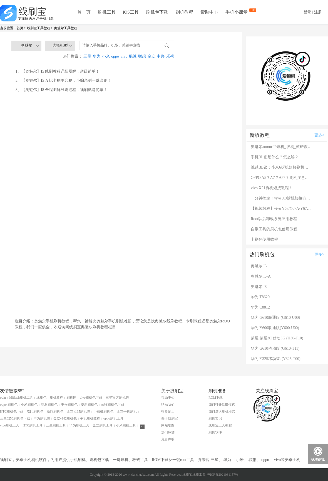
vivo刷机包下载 (91, 397)
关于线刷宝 (169, 418)
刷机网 (71, 397)
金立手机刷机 (127, 411)
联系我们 (168, 404)
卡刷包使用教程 (264, 239)
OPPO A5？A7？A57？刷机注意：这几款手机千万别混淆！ (281, 178)
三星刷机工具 (56, 425)
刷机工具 (107, 12)
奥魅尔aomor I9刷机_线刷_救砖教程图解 (281, 147)
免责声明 (168, 439)
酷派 (133, 56)
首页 (20, 28)
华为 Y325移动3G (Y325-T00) (275, 359)
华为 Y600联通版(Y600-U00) (275, 328)
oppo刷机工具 (113, 418)
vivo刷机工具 (9, 425)
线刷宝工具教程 (38, 28)
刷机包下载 (157, 12)
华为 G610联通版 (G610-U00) (275, 317)
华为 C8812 (260, 307)
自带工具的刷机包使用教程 (274, 229)
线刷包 (41, 397)
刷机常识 (215, 418)
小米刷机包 (29, 404)
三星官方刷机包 (117, 397)
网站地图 (168, 425)
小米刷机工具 (126, 425)
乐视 (170, 56)
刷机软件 (215, 432)
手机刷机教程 (90, 418)
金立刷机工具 (103, 425)
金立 (151, 56)
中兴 (161, 56)
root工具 (187, 460)
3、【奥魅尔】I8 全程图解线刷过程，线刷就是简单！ (61, 90)
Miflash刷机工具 (21, 397)
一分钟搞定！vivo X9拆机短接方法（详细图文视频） (281, 198)
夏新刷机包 (89, 404)
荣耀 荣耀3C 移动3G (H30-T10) (277, 338)
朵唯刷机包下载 (112, 404)
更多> (319, 135)
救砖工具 (140, 460)
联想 (142, 56)
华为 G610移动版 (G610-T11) (275, 348)
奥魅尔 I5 (259, 266)
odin (3, 397)
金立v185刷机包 (78, 411)
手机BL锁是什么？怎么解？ (275, 157)
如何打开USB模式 (221, 404)
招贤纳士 (168, 411)
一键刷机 (120, 460)
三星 (87, 56)
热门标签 (168, 432)
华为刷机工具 (79, 425)
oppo (115, 56)
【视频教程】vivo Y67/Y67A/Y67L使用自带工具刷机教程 (281, 208)
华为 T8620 (260, 297)
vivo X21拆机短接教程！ (272, 188)
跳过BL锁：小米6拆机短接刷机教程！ (281, 167)
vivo (124, 56)
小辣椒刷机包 (103, 411)
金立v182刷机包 (65, 418)
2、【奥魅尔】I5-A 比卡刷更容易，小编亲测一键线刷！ (63, 80)
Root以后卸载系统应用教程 (274, 219)
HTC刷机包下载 (11, 411)
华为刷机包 (41, 418)
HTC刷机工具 (33, 425)
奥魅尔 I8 (259, 287)
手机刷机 (78, 460)
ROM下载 (215, 397)
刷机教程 (184, 12)
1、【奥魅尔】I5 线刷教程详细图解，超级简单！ (58, 71)
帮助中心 (209, 12)
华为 (96, 56)
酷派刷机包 (49, 404)
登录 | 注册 (313, 12)
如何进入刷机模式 (221, 411)
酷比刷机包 (35, 411)
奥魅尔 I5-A (261, 276)
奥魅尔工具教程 (65, 28)
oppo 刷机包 (9, 404)
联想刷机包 (55, 411)
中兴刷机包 (69, 404)
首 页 (84, 12)
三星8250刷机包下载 (15, 418)
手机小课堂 (237, 11)
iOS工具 (131, 12)
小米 (106, 56)
